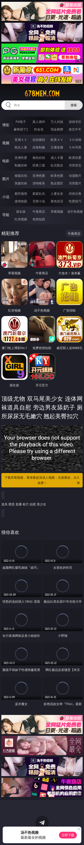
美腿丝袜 (21, 183)
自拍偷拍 (38, 139)
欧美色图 (57, 175)
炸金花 (38, 129)
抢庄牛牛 (75, 129)
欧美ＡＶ (57, 139)
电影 (5, 160)
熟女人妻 (21, 147)
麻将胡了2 (21, 129)
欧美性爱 (75, 157)
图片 (5, 178)
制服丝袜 (21, 165)
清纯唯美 (38, 183)
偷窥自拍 (21, 175)
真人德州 (38, 121)
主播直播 (57, 147)
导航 (5, 214)
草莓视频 (57, 211)
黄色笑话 (57, 201)
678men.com (42, 93)
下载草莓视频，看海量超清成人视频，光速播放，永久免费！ (42, 480)
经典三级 (38, 165)
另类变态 (75, 165)
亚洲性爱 (21, 157)
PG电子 (20, 121)
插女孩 (21, 211)
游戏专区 (75, 121)
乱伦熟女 (57, 165)
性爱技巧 (75, 201)
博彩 (5, 124)
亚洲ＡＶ (21, 139)
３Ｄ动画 (75, 139)
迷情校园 (21, 201)
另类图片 (75, 183)
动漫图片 (75, 175)
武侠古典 (75, 193)
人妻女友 (57, 193)
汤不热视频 (75, 211)
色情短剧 (38, 219)
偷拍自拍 (38, 157)
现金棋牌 (57, 129)
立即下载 (68, 835)
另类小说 (38, 201)
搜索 (74, 105)
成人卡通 (57, 157)
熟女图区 (57, 183)
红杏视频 (21, 219)
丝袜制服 (38, 147)
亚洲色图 (38, 175)
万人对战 (57, 121)
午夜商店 (38, 211)
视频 (5, 142)
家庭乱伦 (38, 193)
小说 (5, 196)
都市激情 (21, 193)
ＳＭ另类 (75, 147)
